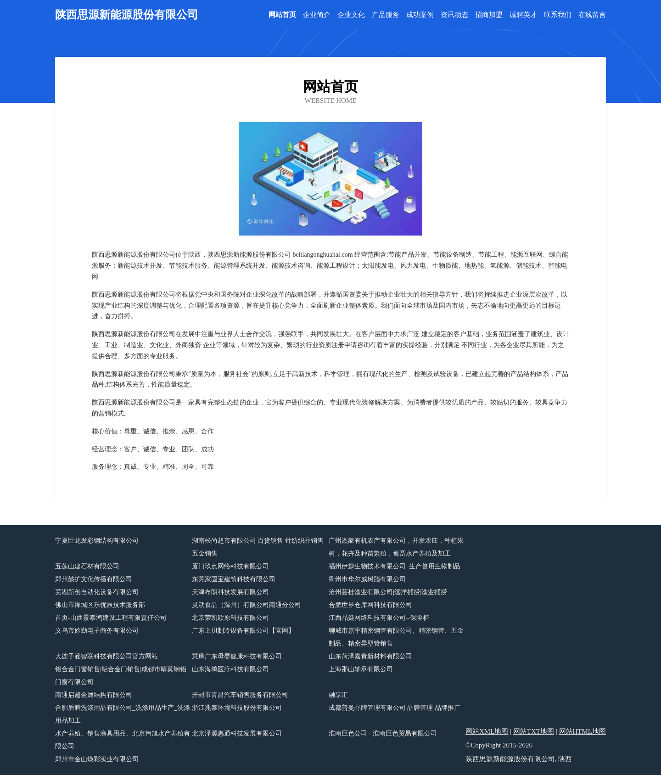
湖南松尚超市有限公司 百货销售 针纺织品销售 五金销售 (258, 547)
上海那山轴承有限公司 (361, 669)
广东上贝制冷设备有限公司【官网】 (243, 630)
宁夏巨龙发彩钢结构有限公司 (97, 540)
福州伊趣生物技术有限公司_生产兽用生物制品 (394, 566)
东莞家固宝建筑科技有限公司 (233, 579)
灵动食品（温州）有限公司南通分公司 (246, 604)
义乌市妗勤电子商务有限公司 (97, 630)
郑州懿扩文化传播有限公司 (93, 579)
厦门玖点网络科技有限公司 (230, 566)
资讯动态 (454, 14)
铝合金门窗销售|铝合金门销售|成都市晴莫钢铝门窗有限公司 (120, 675)
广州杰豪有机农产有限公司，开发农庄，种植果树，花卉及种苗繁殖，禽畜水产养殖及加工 (396, 547)
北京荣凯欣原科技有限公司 (230, 617)
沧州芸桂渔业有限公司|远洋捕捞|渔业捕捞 (388, 592)
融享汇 (338, 694)
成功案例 (420, 14)
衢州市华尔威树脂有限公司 (367, 579)
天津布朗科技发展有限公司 (230, 592)
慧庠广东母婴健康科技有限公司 (237, 656)
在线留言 (592, 14)
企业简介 (316, 14)
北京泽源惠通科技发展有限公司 (237, 733)
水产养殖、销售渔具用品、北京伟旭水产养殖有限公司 (122, 740)
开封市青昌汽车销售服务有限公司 (240, 694)
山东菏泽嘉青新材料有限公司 (370, 656)
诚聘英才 (523, 14)
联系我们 (557, 14)
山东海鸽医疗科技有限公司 (230, 669)
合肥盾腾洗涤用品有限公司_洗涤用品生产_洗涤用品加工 (122, 714)
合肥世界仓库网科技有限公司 (370, 604)
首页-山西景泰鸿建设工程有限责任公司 (111, 617)
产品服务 (385, 14)
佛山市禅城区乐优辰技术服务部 (100, 604)
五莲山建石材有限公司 (87, 566)
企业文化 (351, 14)
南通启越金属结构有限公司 (93, 694)
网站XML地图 (486, 731)
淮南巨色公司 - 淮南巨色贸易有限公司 (383, 733)
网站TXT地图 (533, 731)
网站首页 (282, 14)
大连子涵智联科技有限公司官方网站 (106, 656)
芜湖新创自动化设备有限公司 (97, 592)
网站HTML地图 (582, 731)
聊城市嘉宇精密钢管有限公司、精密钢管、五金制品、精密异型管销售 (396, 637)
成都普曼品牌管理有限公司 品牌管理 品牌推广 (394, 707)
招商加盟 (489, 14)
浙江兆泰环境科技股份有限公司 (237, 707)
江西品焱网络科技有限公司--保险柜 (379, 617)
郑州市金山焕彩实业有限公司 (97, 759)
